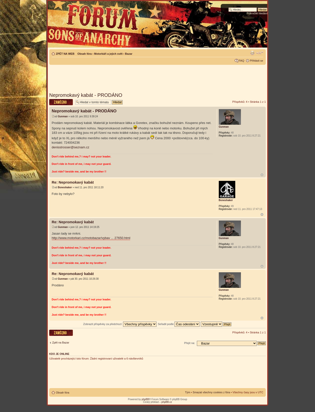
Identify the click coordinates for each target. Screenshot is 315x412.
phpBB (145, 399)
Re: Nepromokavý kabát (73, 182)
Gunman (63, 116)
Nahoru (262, 174)
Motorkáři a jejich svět (108, 53)
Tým (187, 392)
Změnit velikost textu (259, 53)
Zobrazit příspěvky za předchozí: (120, 324)
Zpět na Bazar (60, 342)
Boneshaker (65, 187)
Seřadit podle (179, 324)
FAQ (241, 60)
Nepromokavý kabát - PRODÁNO (85, 95)
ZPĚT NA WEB (65, 53)
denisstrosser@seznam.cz (70, 147)
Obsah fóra (85, 53)
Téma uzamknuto (61, 102)
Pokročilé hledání (257, 13)
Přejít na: (189, 343)
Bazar (128, 53)
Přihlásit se (256, 60)
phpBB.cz (166, 402)
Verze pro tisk (252, 53)
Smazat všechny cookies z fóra (211, 392)
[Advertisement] (157, 77)
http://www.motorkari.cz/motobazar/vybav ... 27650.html (91, 238)
